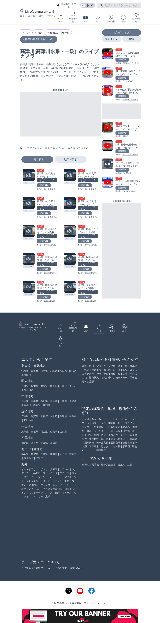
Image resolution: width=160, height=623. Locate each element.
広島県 (53, 431)
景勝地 (95, 464)
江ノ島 (104, 438)
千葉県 (63, 386)
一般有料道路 (113, 427)
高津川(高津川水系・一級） (40, 39)
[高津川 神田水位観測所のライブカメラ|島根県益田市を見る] (29, 287)
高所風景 (101, 450)
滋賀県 (34, 416)
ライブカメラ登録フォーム (35, 568)
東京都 (72, 386)
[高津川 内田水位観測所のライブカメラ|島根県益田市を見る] (29, 259)
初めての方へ (59, 603)
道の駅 (116, 446)
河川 (98, 19)
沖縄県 (39, 458)
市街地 (85, 464)
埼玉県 (53, 386)
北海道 (25, 370)
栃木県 (34, 386)
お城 (125, 369)
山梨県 (63, 401)
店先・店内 (93, 434)
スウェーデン (36, 492)
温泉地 (121, 464)
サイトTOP (60, 17)
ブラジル (64, 469)
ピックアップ (121, 32)
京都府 (44, 416)
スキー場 (122, 366)
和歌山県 (28, 420)
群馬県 (44, 386)
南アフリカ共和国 (52, 488)
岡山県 (44, 431)
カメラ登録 (136, 17)
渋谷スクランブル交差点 (124, 438)
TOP (27, 32)
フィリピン (35, 488)
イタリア (45, 481)
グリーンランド (39, 477)
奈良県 (72, 416)
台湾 (57, 492)
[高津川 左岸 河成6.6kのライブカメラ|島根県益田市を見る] (29, 203)
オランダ (45, 484)
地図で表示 (70, 159)
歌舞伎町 (94, 438)
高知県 (53, 442)
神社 (98, 373)
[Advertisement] (60, 114)
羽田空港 (115, 442)
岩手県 (44, 370)
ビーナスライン (126, 423)
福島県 (27, 374)
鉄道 (86, 369)
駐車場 (133, 366)
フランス (64, 473)
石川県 (44, 401)
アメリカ (38, 496)
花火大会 (106, 377)
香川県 (34, 442)
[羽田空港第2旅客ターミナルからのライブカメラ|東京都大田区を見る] (121, 75)
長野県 (72, 401)
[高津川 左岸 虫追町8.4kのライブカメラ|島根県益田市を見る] (29, 175)
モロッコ (69, 481)
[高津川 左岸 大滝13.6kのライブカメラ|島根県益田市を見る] (70, 203)
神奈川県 (28, 389)
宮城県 (53, 370)
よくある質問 (60, 568)
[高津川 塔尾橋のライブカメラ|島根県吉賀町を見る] (29, 231)
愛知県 (46, 405)
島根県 (34, 431)
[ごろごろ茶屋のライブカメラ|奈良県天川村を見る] (121, 166)
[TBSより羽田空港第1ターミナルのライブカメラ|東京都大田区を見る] (121, 185)
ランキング (111, 38)
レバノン (57, 481)
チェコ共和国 (33, 473)
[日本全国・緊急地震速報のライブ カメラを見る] (121, 56)
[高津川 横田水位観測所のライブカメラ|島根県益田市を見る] (70, 259)
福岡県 (25, 454)
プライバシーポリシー (96, 603)
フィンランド (50, 473)
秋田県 (63, 370)
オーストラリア (29, 469)
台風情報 (111, 19)
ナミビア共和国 (29, 484)
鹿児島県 (28, 458)
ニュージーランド (62, 484)
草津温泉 (94, 446)
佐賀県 (34, 454)
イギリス (67, 492)
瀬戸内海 (89, 442)
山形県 (72, 370)
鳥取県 (25, 431)
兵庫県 (63, 416)
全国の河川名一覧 (59, 32)
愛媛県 (44, 442)
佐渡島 (126, 427)
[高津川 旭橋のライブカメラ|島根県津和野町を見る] (70, 231)
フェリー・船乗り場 (93, 427)
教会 (103, 434)
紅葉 (125, 373)
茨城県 (25, 386)
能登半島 (127, 442)
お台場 (85, 419)
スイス (48, 492)
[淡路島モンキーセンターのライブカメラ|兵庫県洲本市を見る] (121, 130)
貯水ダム (106, 446)
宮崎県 (72, 454)
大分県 (63, 454)
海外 (123, 19)
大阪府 (53, 416)
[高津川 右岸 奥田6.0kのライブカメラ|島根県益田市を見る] (70, 175)
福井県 (53, 401)
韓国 (66, 488)
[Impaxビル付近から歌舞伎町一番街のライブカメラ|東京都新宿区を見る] (121, 93)
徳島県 (25, 442)
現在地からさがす (66, 5)
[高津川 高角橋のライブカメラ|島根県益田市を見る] (70, 287)
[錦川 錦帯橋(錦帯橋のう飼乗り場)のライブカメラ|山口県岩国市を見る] (121, 148)
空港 (98, 366)
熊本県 (53, 454)
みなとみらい (99, 419)
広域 (47, 496)
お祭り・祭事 (120, 377)
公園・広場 (114, 431)
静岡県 (37, 405)
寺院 (106, 373)
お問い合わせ (77, 568)
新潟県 (25, 401)
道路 (85, 19)
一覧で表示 (37, 159)
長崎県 (44, 454)
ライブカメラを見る (47, 180)
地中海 (126, 431)
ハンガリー (56, 477)
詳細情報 (44, 185)
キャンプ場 (109, 366)
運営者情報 (75, 603)
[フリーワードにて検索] (101, 5)
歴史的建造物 (108, 464)
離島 (113, 373)
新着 (131, 38)
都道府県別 (73, 17)
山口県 (63, 431)
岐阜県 (27, 405)
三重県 (25, 416)
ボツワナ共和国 (49, 469)
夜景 (94, 369)
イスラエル (32, 481)
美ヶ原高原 (102, 442)
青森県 (34, 370)
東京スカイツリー (117, 434)
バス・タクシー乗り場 (103, 423)
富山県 (34, 401)
